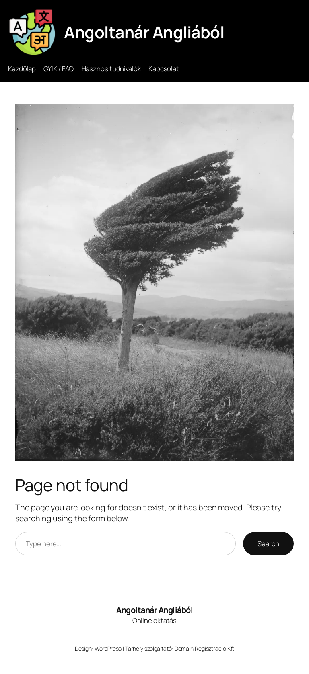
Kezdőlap (22, 68)
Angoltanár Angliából (144, 32)
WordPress (108, 648)
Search (268, 543)
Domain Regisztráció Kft (205, 648)
